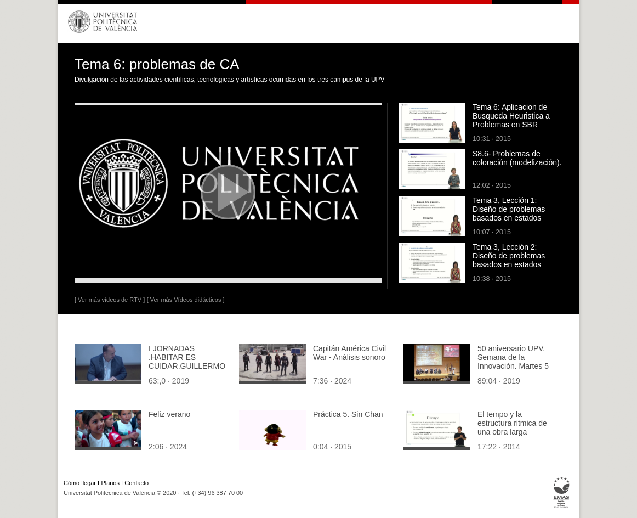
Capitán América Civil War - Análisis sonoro (349, 353)
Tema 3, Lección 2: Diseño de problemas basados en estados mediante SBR (509, 260)
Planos (110, 483)
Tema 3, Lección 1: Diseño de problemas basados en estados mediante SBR (509, 213)
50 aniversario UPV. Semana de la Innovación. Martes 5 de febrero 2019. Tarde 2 (516, 366)
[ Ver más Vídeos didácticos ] (186, 299)
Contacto (136, 483)
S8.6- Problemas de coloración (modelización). (517, 158)
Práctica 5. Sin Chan (348, 414)
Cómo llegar (80, 483)
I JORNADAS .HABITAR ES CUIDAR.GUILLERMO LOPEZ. (187, 361)
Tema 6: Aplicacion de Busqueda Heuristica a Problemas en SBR (511, 116)
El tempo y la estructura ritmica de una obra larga (512, 423)
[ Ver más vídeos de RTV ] (110, 299)
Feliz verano (169, 414)
